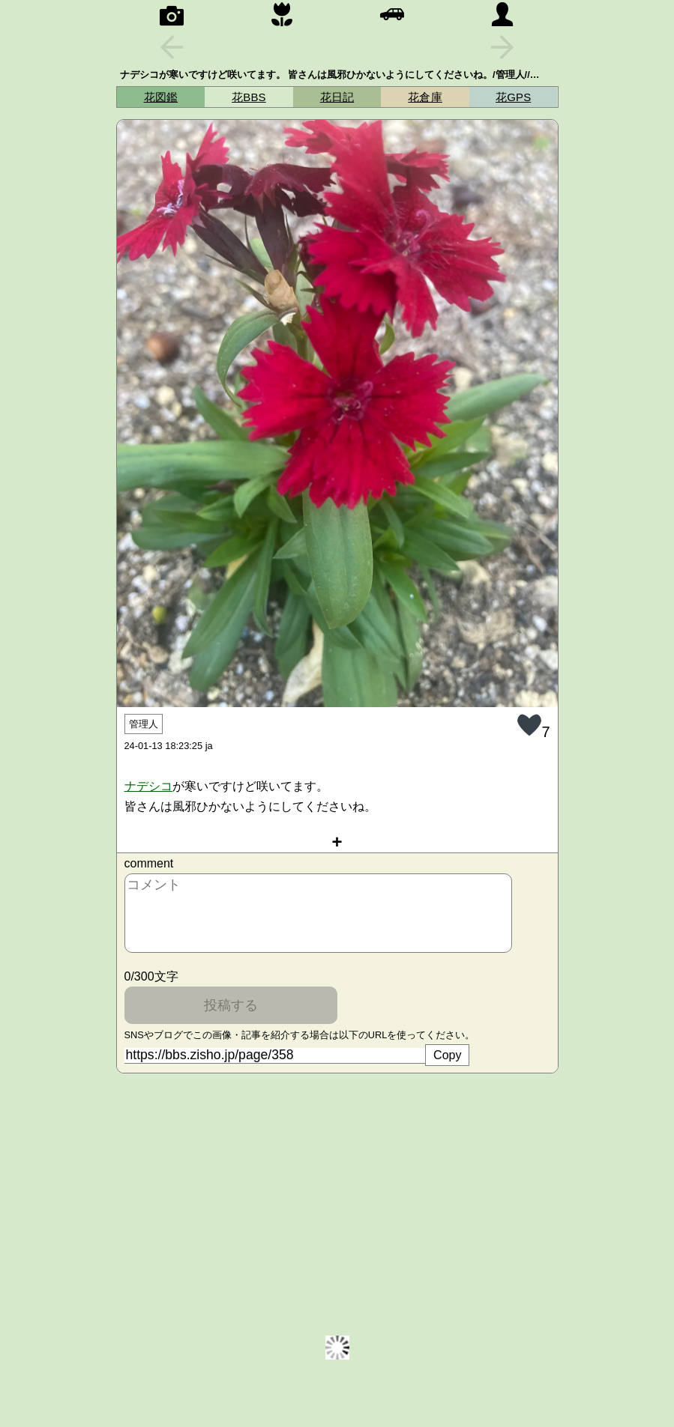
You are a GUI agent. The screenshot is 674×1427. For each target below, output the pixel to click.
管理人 (143, 724)
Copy (447, 1055)
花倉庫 (425, 97)
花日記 (337, 97)
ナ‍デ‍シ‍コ (148, 786)
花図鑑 (161, 97)
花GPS (513, 97)
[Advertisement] (337, 1189)
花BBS (249, 97)
